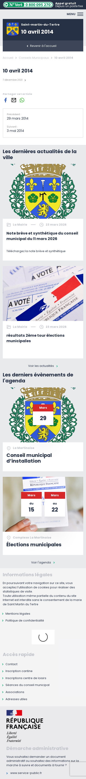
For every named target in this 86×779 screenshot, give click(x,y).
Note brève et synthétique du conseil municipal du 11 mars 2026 (42, 236)
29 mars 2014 (17, 118)
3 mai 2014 (15, 130)
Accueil (8, 58)
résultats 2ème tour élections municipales (35, 338)
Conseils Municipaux (34, 58)
